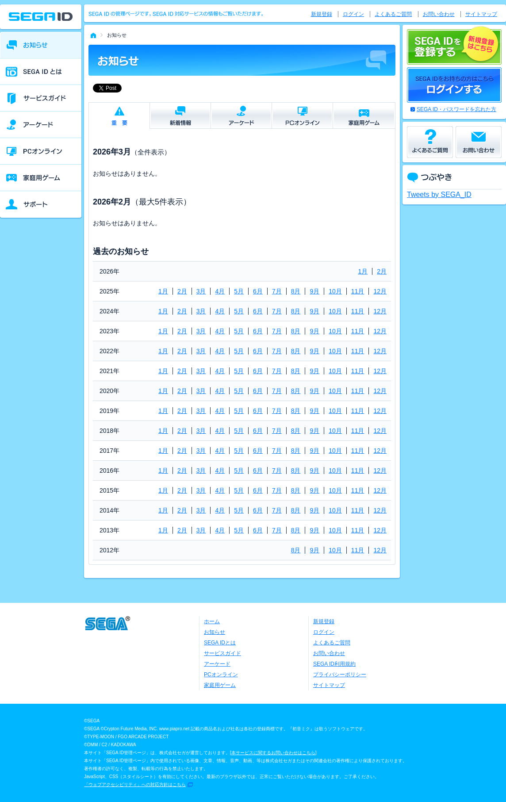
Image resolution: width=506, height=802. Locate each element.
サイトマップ (481, 14)
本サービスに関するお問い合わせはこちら (273, 752)
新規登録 (321, 14)
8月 (296, 291)
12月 (380, 291)
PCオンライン (221, 674)
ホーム (212, 621)
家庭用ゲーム (220, 685)
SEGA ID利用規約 (334, 664)
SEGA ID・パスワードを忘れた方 (456, 109)
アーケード (217, 664)
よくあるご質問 (393, 14)
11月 (357, 291)
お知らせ (214, 632)
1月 (363, 271)
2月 (382, 271)
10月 (335, 291)
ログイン (353, 14)
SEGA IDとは (220, 643)
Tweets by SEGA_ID (439, 194)
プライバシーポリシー (339, 674)
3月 (201, 291)
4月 (220, 291)
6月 (258, 291)
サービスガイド (222, 653)
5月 (239, 291)
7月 (277, 291)
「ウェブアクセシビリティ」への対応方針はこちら (135, 784)
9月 (314, 291)
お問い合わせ (439, 14)
